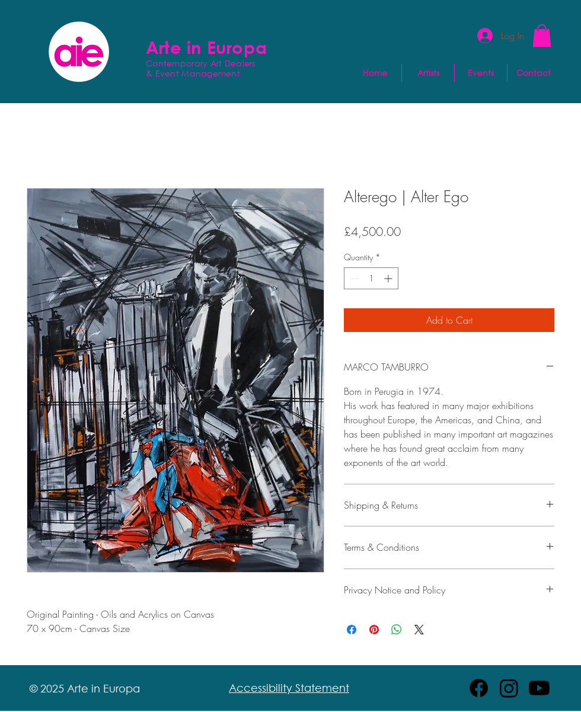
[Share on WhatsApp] (397, 629)
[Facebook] (479, 688)
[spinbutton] (371, 278)
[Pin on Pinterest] (374, 629)
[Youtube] (539, 688)
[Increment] (389, 278)
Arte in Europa (206, 47)
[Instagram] (509, 688)
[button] (541, 35)
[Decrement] (353, 278)
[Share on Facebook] (351, 629)
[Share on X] (419, 629)
